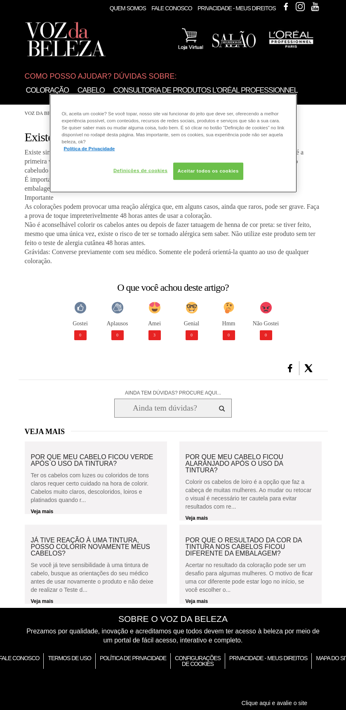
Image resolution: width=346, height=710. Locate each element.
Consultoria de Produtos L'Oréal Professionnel (205, 90)
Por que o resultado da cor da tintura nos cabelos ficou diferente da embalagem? (244, 547)
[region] (173, 142)
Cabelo (91, 90)
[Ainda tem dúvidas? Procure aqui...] (164, 408)
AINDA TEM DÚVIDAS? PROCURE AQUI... (173, 392)
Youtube (315, 6)
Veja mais (42, 511)
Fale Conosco (171, 8)
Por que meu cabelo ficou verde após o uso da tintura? (92, 460)
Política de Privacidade (133, 658)
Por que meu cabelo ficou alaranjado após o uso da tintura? (234, 464)
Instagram (300, 6)
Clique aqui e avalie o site (275, 703)
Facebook (285, 6)
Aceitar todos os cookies (208, 170)
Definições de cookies (140, 170)
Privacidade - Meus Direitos (237, 8)
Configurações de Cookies (198, 661)
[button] (290, 368)
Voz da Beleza (44, 113)
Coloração (47, 90)
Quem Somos (128, 8)
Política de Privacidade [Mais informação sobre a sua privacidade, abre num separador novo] (89, 148)
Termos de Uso (69, 658)
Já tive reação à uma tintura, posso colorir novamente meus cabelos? (91, 547)
